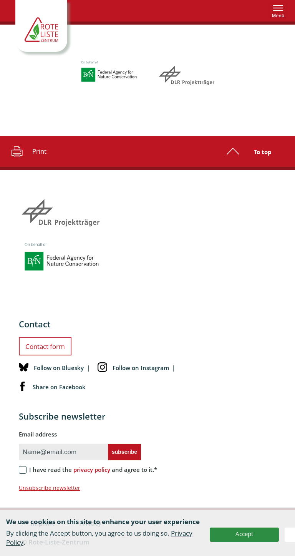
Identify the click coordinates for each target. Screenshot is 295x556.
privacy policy (91, 469)
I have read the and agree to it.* (93, 469)
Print (27, 151)
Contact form (45, 346)
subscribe (124, 452)
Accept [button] (244, 534)
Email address (38, 434)
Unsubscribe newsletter (49, 487)
